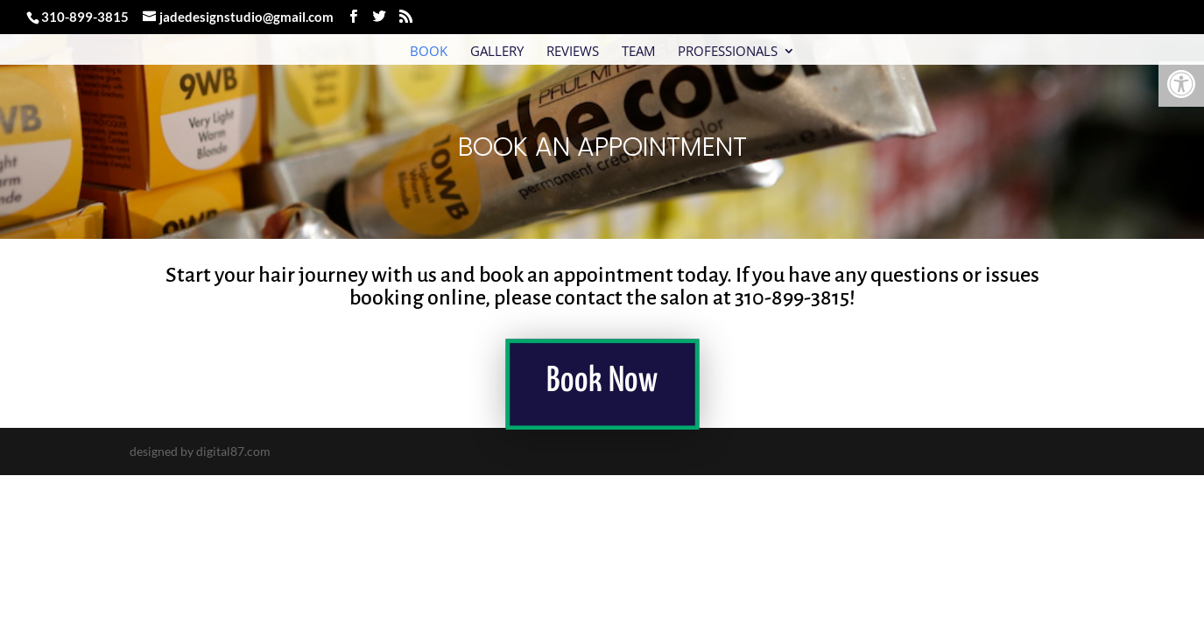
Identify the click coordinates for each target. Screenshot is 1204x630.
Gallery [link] (497, 52)
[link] (1181, 84)
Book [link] (428, 52)
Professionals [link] (728, 52)
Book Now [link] (602, 383)
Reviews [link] (572, 52)
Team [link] (638, 52)
